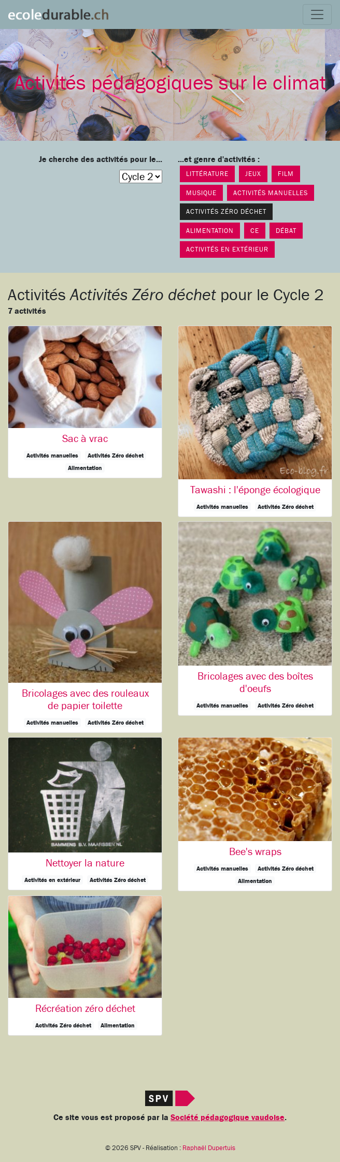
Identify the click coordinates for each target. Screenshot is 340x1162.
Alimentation (210, 230)
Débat (286, 230)
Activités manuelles (270, 193)
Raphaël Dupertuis (208, 1148)
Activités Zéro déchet (226, 211)
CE (254, 230)
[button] (85, 402)
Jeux (253, 174)
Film (286, 174)
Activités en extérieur (227, 249)
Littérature (207, 174)
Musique (201, 193)
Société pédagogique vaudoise (228, 1117)
